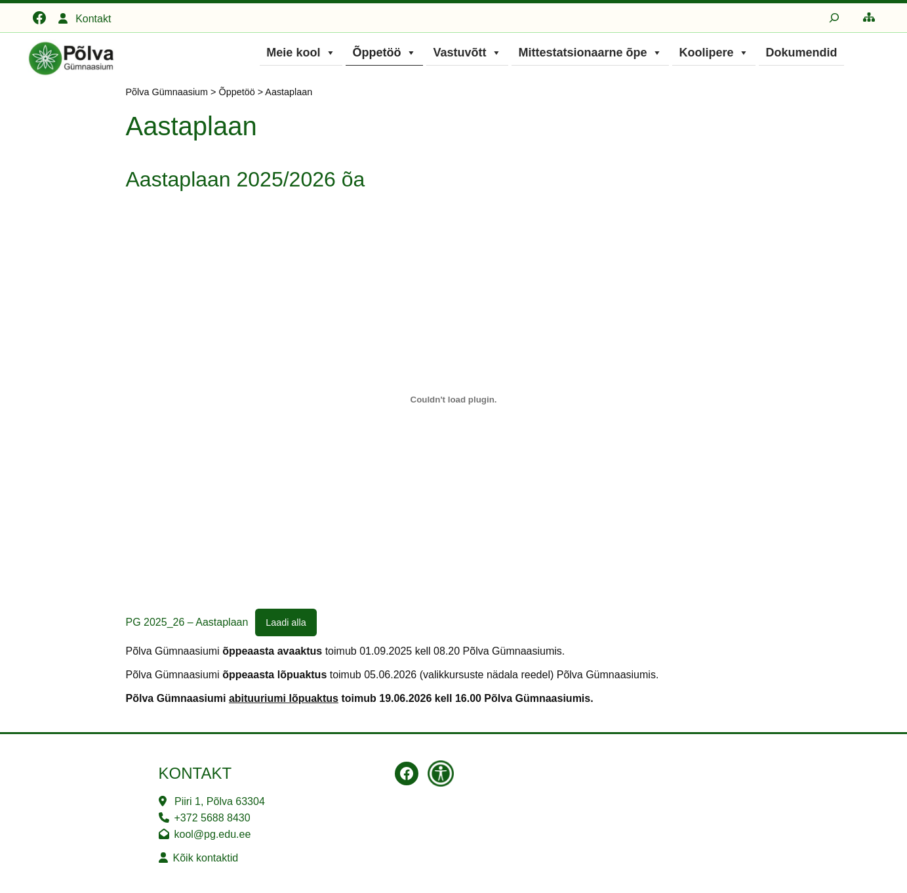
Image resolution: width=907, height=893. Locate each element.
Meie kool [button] (301, 52)
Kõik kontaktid (206, 857)
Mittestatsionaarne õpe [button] (590, 52)
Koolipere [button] (714, 52)
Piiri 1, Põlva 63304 (219, 801)
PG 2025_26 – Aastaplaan (187, 622)
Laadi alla (286, 622)
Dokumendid (801, 52)
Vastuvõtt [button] (467, 52)
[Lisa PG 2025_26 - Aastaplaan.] (454, 400)
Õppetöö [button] (384, 52)
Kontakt (93, 18)
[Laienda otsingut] (834, 18)
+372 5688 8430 (212, 817)
